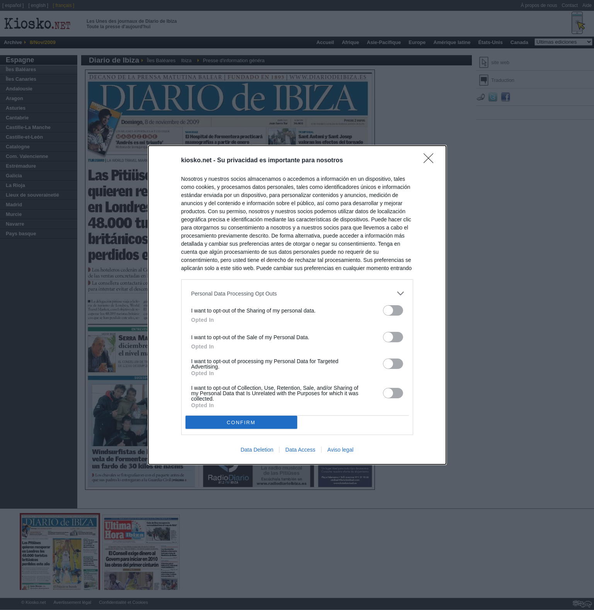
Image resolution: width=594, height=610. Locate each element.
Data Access (300, 450)
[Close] (431, 160)
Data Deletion (256, 450)
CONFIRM (241, 422)
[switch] (393, 310)
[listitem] (297, 293)
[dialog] (297, 305)
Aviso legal (340, 450)
